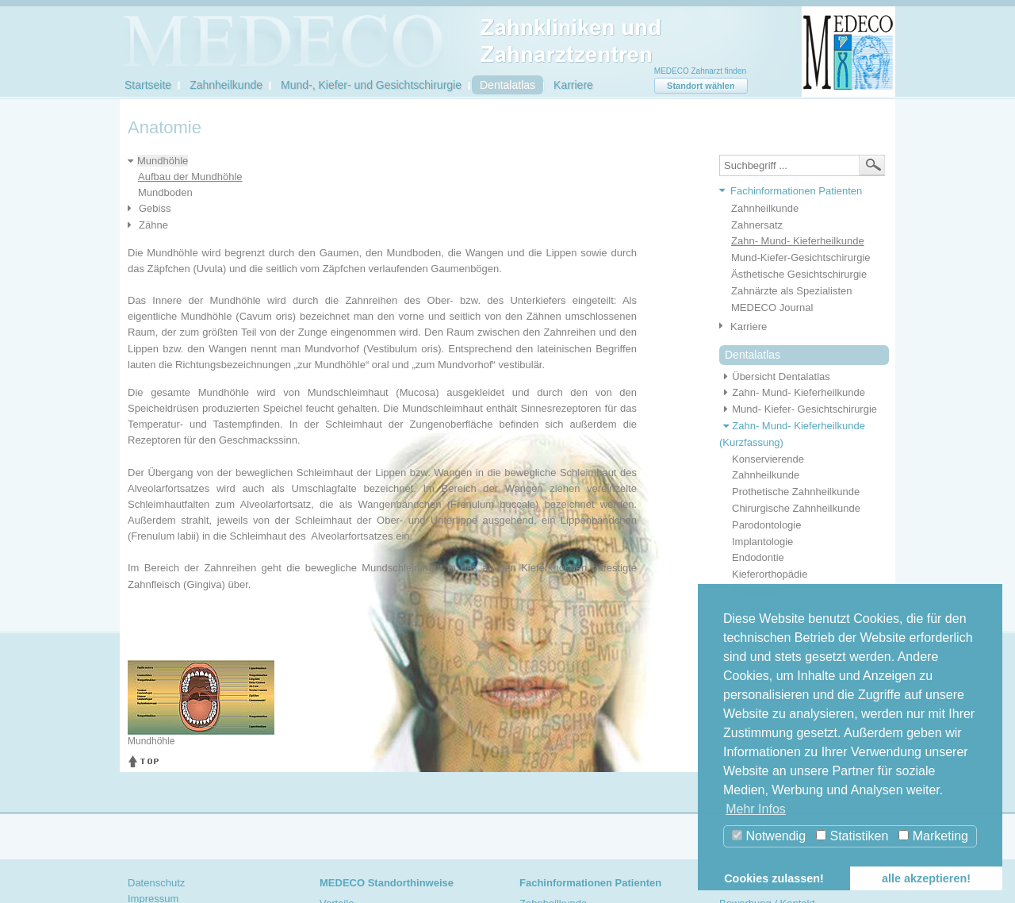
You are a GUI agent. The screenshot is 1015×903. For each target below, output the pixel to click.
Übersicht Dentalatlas (774, 376)
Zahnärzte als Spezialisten (791, 291)
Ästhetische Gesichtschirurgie (799, 274)
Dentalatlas (507, 85)
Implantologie (762, 542)
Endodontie (758, 557)
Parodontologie (766, 525)
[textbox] (802, 165)
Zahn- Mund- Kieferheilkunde (797, 241)
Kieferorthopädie (769, 574)
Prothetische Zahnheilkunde (796, 492)
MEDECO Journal (772, 307)
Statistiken (852, 836)
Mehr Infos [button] (756, 809)
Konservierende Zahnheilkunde (768, 467)
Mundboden (165, 192)
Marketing (933, 836)
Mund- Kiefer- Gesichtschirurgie (798, 409)
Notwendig (769, 836)
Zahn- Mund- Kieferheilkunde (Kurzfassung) (792, 434)
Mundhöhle (162, 161)
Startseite (147, 85)
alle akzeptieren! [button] (926, 878)
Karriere (573, 85)
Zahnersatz (757, 225)
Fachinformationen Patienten (796, 191)
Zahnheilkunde (226, 85)
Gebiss (154, 208)
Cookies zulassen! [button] (774, 878)
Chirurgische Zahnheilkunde (796, 508)
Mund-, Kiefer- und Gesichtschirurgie (371, 85)
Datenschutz (156, 883)
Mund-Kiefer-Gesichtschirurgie (801, 257)
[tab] (798, 192)
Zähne (153, 225)
